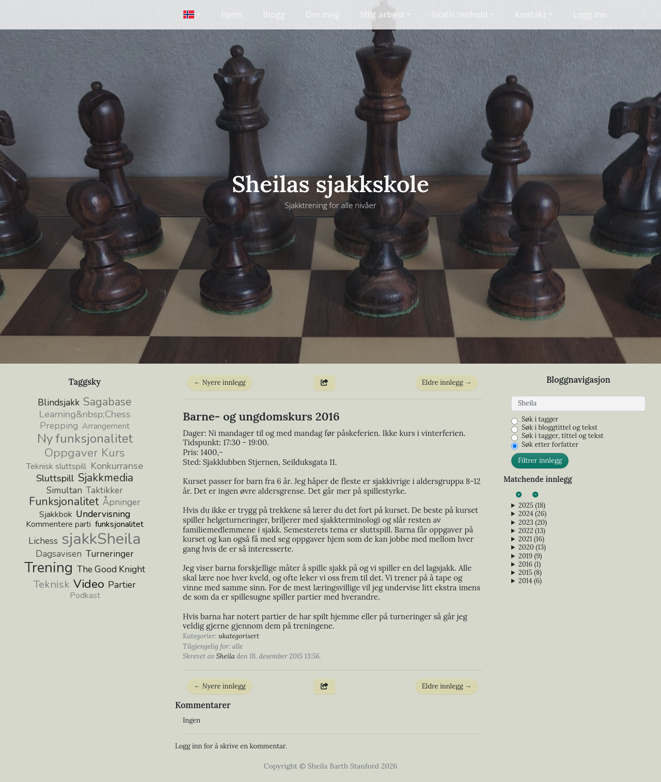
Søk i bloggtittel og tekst (559, 428)
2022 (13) (531, 531)
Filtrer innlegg (540, 460)
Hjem (231, 14)
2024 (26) (532, 514)
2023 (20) (532, 523)
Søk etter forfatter (550, 445)
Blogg (274, 14)
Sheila (225, 656)
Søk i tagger (540, 419)
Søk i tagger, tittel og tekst (563, 436)
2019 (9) (530, 556)
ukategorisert (238, 636)
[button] (192, 14)
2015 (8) (530, 573)
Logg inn (590, 14)
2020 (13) (532, 547)
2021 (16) (531, 539)
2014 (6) (530, 581)
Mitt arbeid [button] (382, 14)
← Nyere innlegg (219, 382)
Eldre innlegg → (446, 382)
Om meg (322, 14)
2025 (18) (531, 506)
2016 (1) (529, 564)
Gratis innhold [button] (459, 14)
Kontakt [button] (530, 14)
